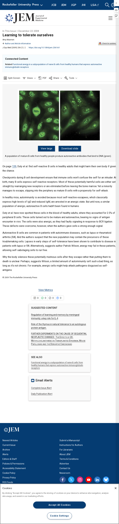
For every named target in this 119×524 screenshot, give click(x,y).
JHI (84, 5)
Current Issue (8, 444)
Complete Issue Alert (41, 387)
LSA (93, 5)
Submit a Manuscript (70, 440)
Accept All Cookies (59, 505)
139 (14, 165)
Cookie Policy (8, 472)
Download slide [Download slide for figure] (69, 148)
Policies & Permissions (13, 463)
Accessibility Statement (14, 468)
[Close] (115, 488)
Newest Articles (10, 440)
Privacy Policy (9, 477)
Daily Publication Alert (41, 393)
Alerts (5, 454)
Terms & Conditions (69, 458)
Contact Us (65, 468)
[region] (59, 504)
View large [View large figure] (47, 148)
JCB (53, 5)
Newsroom (65, 472)
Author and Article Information (16, 44)
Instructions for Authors (71, 444)
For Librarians (66, 449)
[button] (107, 5)
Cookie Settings (59, 516)
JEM (63, 5)
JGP (73, 5)
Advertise (64, 463)
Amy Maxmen (8, 40)
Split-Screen (14, 78)
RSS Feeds (7, 482)
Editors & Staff (9, 458)
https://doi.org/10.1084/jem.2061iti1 (44, 48)
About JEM (65, 454)
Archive (6, 449)
